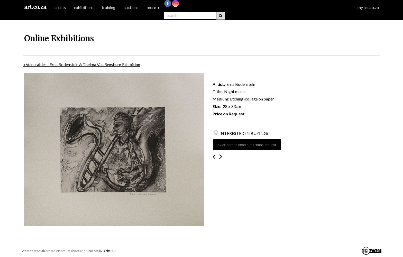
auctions (131, 7)
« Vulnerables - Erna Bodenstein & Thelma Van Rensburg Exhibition (81, 64)
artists (60, 7)
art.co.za (35, 7)
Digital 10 (109, 251)
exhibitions (84, 7)
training (108, 7)
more (153, 7)
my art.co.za (368, 7)
